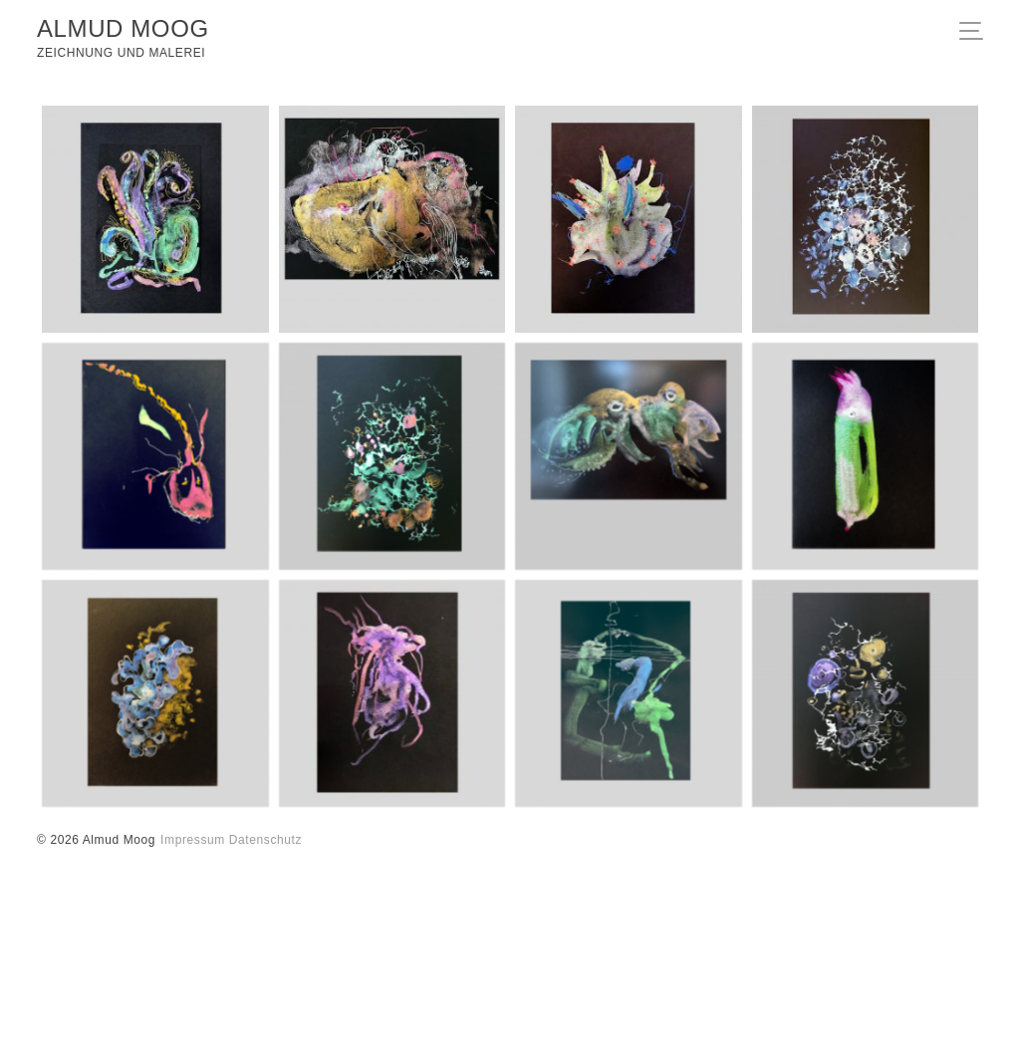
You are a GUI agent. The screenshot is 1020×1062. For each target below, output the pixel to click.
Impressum (192, 840)
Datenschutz (265, 840)
